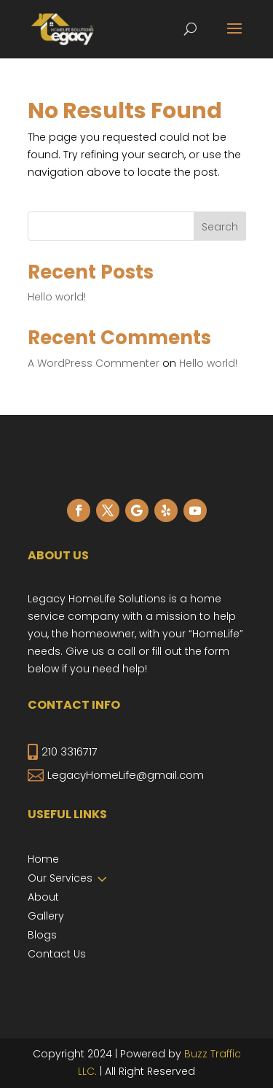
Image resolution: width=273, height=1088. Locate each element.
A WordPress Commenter (93, 363)
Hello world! (57, 297)
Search (220, 226)
